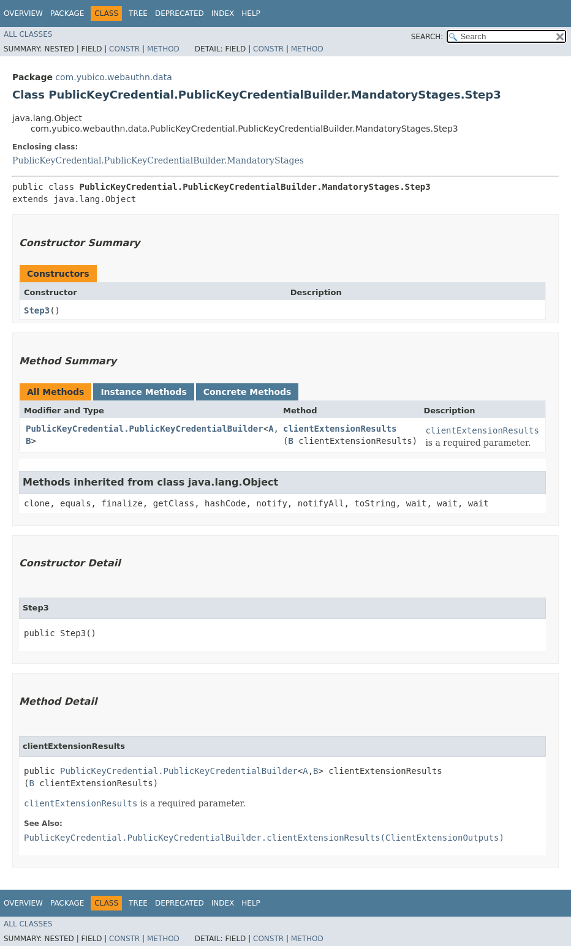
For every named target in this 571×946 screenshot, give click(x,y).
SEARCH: (427, 36)
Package (67, 13)
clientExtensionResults (339, 429)
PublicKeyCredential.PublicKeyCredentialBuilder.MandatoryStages (158, 160)
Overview (23, 13)
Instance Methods (143, 392)
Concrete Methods (247, 392)
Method (163, 49)
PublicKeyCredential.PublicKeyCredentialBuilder (144, 429)
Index (223, 13)
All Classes (28, 34)
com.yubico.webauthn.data (113, 77)
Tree (138, 13)
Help (250, 13)
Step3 (37, 310)
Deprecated (179, 13)
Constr (124, 49)
